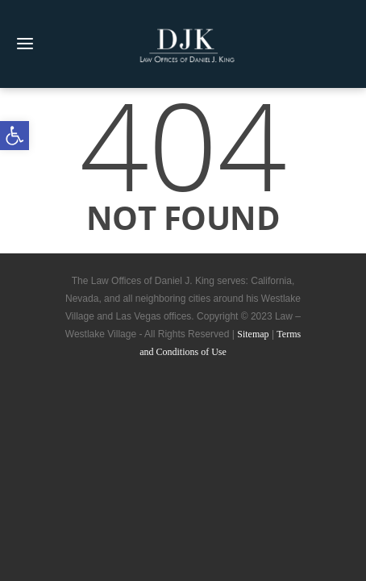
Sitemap (252, 334)
